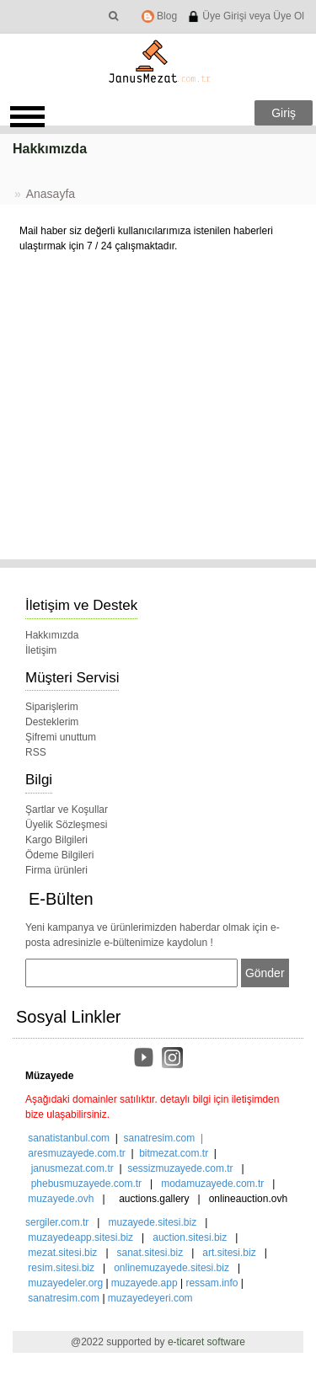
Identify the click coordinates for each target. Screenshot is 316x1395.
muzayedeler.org (65, 1283)
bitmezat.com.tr (173, 1153)
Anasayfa (50, 193)
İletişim (40, 650)
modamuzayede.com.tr (212, 1183)
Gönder (265, 973)
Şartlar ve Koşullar (66, 809)
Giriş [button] (283, 113)
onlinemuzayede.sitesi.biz (171, 1268)
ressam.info (211, 1283)
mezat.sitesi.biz (62, 1253)
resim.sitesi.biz (61, 1268)
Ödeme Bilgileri (59, 855)
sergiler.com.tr (56, 1222)
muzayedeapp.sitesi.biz (80, 1237)
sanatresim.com (159, 1138)
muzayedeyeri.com (150, 1298)
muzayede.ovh (61, 1199)
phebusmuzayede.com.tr (86, 1183)
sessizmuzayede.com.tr (180, 1168)
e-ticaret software (206, 1342)
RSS (35, 752)
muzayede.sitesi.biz (152, 1222)
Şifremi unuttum (60, 737)
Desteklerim (51, 722)
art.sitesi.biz (230, 1253)
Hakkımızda (51, 635)
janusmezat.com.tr (72, 1168)
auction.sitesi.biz (190, 1237)
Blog (159, 16)
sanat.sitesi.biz (150, 1253)
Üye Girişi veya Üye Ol (245, 16)
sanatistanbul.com (69, 1138)
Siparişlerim (51, 707)
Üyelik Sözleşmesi (66, 825)
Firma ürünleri (56, 870)
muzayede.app (144, 1283)
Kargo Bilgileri (56, 840)
